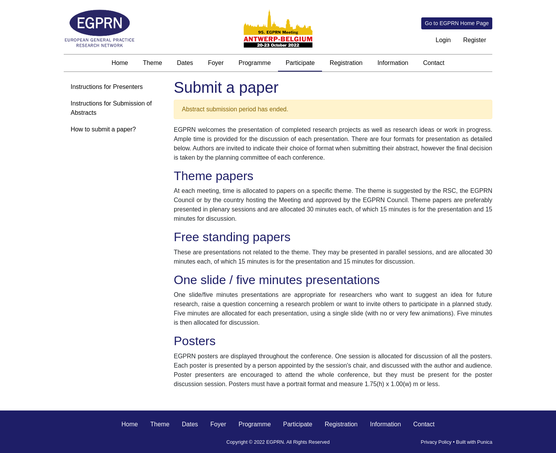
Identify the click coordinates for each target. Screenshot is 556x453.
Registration (346, 63)
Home (120, 63)
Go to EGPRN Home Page (457, 23)
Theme (152, 63)
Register (474, 40)
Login (443, 40)
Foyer (216, 63)
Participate (300, 63)
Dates (185, 63)
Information (392, 63)
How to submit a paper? (103, 129)
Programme (255, 63)
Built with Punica (474, 442)
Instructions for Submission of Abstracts (111, 108)
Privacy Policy (436, 442)
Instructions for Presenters (107, 86)
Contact (433, 63)
